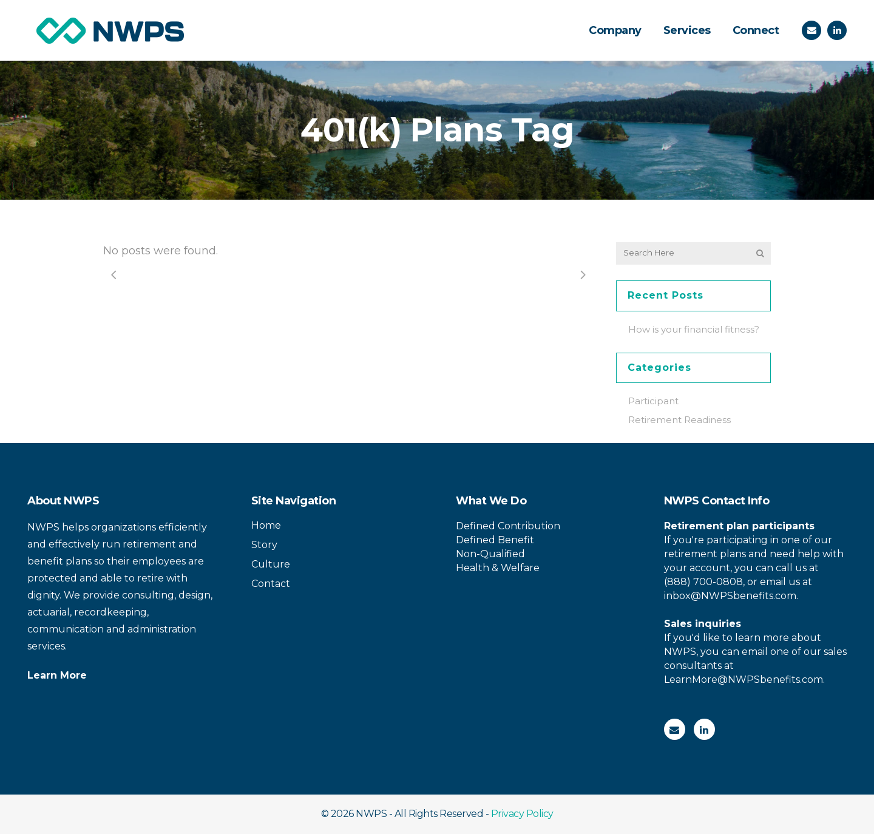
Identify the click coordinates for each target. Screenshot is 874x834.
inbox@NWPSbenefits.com (730, 596)
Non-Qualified (490, 554)
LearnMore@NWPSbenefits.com (743, 679)
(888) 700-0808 (703, 582)
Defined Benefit (495, 540)
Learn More (57, 675)
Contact (270, 583)
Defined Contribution (508, 526)
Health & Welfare (498, 568)
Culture (270, 564)
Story (264, 545)
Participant (653, 401)
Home (266, 525)
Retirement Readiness (679, 419)
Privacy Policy (522, 813)
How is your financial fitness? (693, 329)
